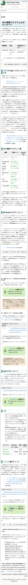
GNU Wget (7, 374)
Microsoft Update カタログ (13, 83)
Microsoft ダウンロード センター (15, 81)
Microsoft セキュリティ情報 (13, 141)
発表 (11, 113)
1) (1, 563)
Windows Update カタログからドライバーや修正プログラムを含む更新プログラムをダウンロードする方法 (16, 137)
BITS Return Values (12, 571)
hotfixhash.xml (13, 506)
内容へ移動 (24, 1)
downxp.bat (12, 348)
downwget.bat (13, 399)
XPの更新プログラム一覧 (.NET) (14, 181)
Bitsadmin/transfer (11, 247)
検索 (13, 7)
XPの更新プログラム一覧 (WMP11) (14, 174)
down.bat (11, 289)
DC (4, 328)
